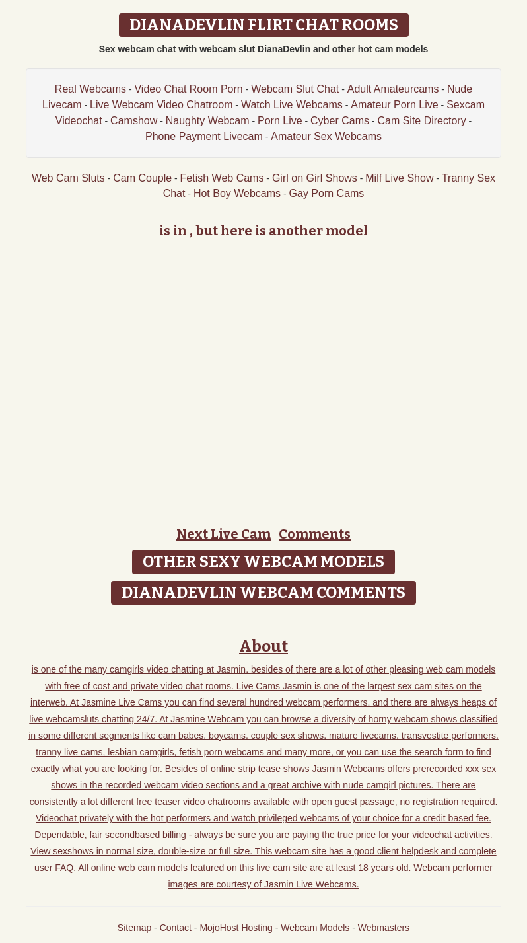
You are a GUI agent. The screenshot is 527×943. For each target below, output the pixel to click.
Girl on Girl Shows (314, 178)
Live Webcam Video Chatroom (161, 104)
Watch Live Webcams (292, 104)
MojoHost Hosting (236, 928)
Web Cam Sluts (68, 178)
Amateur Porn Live (395, 104)
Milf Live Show (399, 178)
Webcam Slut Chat (295, 88)
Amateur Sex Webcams (326, 136)
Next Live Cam (223, 534)
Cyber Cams (339, 120)
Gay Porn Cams (327, 193)
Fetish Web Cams (222, 178)
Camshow (133, 120)
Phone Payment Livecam (204, 136)
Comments (315, 534)
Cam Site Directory (421, 120)
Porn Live (280, 120)
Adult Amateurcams (393, 88)
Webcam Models (315, 928)
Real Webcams (90, 88)
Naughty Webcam (208, 120)
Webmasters (383, 928)
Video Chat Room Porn (188, 88)
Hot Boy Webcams (237, 193)
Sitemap (134, 928)
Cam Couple (142, 178)
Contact (176, 928)
